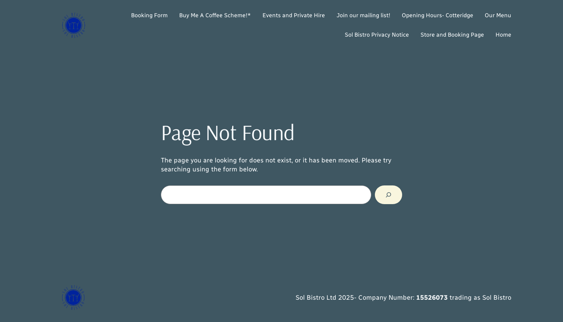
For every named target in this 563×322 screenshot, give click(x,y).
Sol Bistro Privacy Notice (377, 34)
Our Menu (498, 15)
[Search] (388, 194)
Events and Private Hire (293, 15)
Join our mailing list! (363, 15)
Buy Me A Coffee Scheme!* (215, 15)
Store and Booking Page (452, 34)
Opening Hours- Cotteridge (437, 15)
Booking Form (149, 15)
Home (503, 34)
